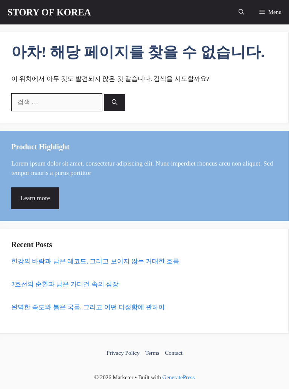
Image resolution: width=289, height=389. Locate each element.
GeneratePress (179, 377)
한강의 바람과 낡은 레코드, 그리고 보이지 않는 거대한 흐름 (95, 261)
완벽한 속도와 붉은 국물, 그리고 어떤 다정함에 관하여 (88, 307)
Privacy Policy (123, 353)
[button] (241, 12)
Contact (174, 353)
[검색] (114, 102)
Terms (152, 353)
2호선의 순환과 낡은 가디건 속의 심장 (65, 284)
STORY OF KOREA (49, 12)
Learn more (35, 198)
